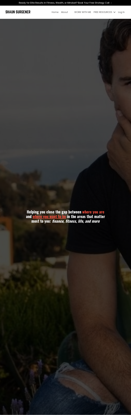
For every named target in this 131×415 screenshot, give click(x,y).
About (64, 12)
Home (55, 12)
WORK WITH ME (82, 12)
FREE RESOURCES (105, 12)
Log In (121, 12)
